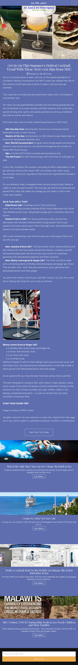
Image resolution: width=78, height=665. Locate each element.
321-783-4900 (38, 3)
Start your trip (39, 659)
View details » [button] (39, 476)
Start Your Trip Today (39, 432)
